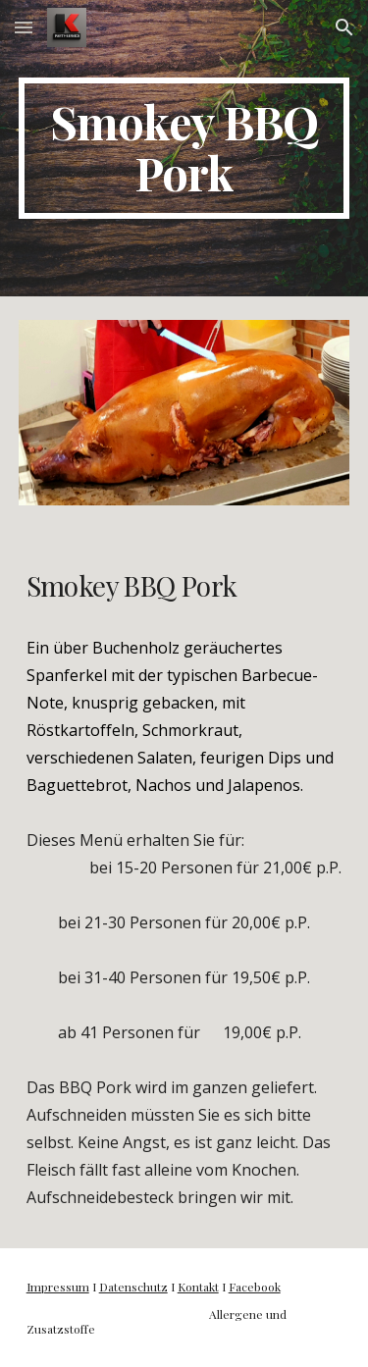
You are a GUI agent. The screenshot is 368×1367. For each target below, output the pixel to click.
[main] (184, 148)
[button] (23, 27)
